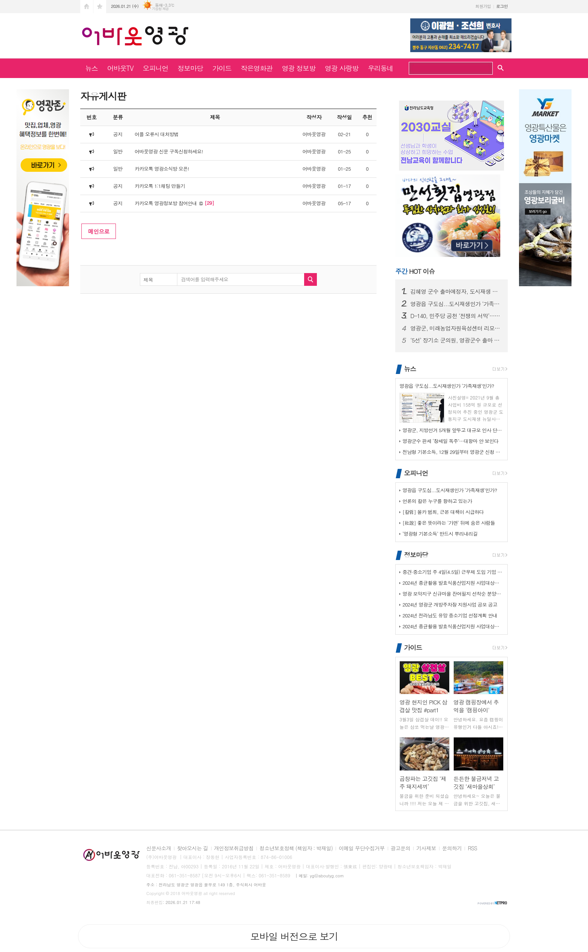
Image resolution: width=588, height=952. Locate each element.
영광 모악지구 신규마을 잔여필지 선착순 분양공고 (453, 593)
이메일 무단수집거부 (361, 848)
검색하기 (484, 69)
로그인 (502, 6)
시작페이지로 (86, 6)
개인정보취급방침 (234, 848)
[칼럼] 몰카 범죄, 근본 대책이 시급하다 (443, 511)
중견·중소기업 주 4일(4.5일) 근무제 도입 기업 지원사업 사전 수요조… (453, 571)
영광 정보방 (299, 68)
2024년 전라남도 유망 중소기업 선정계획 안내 (449, 615)
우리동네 (380, 68)
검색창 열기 (500, 67)
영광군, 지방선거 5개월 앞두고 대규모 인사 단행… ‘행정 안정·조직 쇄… (453, 430)
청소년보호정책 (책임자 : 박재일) (296, 848)
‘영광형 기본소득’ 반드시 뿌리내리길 (439, 533)
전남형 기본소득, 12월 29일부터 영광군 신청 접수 (453, 451)
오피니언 (155, 68)
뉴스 (91, 68)
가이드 (221, 68)
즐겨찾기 (99, 6)
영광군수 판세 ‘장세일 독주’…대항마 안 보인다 (450, 440)
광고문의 (401, 848)
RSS (472, 848)
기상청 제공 (160, 8)
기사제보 (426, 848)
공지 (117, 134)
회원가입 (483, 6)
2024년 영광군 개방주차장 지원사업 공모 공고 (449, 604)
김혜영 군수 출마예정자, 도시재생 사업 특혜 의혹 (456, 291)
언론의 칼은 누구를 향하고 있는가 (437, 501)
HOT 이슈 (415, 271)
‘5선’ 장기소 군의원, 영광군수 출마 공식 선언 (456, 340)
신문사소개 (158, 848)
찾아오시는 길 (192, 848)
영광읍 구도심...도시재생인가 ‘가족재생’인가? (456, 304)
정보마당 (190, 68)
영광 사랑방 (341, 68)
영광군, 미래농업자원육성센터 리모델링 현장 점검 (456, 328)
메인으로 (98, 231)
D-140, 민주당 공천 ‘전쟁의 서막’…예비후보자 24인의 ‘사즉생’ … (456, 316)
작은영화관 (257, 68)
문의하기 (452, 848)
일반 (117, 151)
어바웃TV (120, 68)
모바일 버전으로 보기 (294, 936)
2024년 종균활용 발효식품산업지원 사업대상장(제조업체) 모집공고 (453, 582)
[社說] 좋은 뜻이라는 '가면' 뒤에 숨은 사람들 (448, 522)
